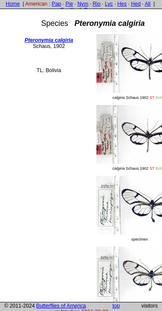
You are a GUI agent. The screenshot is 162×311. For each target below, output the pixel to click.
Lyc (109, 4)
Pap (56, 4)
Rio (96, 4)
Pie (69, 4)
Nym (82, 4)
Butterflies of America (61, 306)
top (116, 306)
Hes (122, 4)
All (148, 4)
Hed (135, 4)
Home (12, 4)
